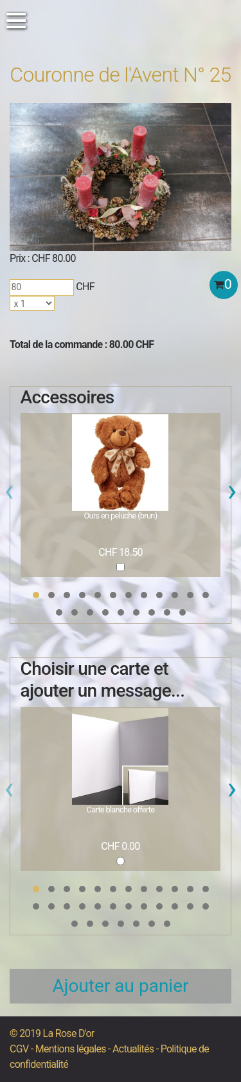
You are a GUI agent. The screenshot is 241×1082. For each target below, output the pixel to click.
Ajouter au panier (121, 985)
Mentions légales (70, 1049)
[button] (36, 595)
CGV (19, 1049)
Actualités (133, 1049)
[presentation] (9, 494)
